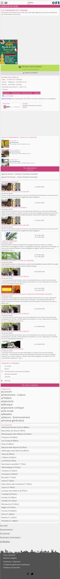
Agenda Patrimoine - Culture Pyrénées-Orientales (19, 177)
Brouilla (4, 477)
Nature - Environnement (16, 417)
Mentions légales (10, 558)
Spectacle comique (13, 407)
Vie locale (8, 410)
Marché (3, 99)
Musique (8, 404)
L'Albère (4, 457)
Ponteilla (5, 521)
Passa (3, 454)
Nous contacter (9, 555)
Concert (7, 391)
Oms (3, 514)
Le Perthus (6, 460)
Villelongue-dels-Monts (11, 450)
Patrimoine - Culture (31, 93)
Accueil (3, 525)
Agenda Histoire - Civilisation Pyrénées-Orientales (19, 174)
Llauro (4, 487)
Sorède (4, 497)
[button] (30, 68)
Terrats (4, 510)
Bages (4, 507)
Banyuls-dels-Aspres (10, 447)
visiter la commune (30, 385)
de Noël (8, 99)
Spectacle (8, 401)
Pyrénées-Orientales (11, 374)
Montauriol (6, 504)
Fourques (5, 474)
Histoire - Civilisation (12, 93)
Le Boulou (5, 541)
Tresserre (5, 437)
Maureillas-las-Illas (9, 430)
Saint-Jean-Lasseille (9, 464)
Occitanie (7, 377)
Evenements (6, 529)
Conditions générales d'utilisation (16, 564)
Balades (7, 414)
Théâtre (7, 398)
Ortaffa (4, 500)
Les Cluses (5, 440)
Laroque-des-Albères (10, 490)
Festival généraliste (13, 420)
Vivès (3, 444)
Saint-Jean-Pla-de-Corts (11, 427)
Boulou (7, 369)
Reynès (4, 517)
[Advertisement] (30, 28)
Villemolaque (7, 467)
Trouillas (5, 494)
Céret (3, 480)
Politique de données (11, 567)
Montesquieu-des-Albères (12, 434)
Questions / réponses (11, 561)
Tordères (5, 470)
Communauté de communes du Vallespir (17, 371)
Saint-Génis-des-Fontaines (12, 484)
